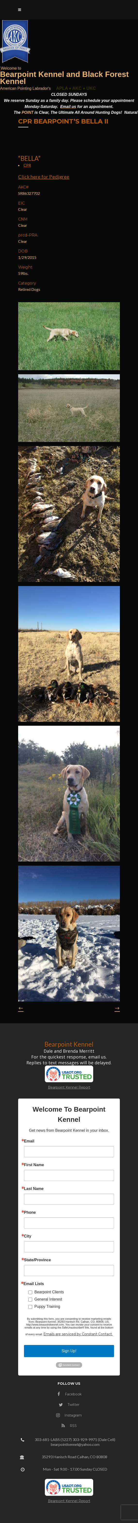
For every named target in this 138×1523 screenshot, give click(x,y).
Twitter (69, 1404)
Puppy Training (47, 1306)
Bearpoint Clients (49, 1292)
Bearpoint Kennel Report (69, 1087)
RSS (69, 1426)
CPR (27, 165)
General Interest (48, 1299)
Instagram (69, 1415)
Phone (30, 1212)
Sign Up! (68, 1351)
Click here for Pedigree (43, 176)
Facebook (69, 1394)
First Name (34, 1165)
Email (29, 1141)
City (27, 1236)
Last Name (34, 1189)
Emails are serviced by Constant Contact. (78, 1334)
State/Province (37, 1260)
